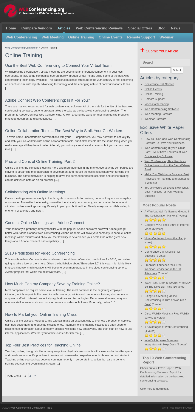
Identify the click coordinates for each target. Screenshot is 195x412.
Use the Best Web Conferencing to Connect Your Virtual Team (58, 65)
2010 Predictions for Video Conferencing (40, 253)
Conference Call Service (159, 84)
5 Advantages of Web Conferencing (166, 326)
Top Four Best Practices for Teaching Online (43, 345)
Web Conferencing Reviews (99, 28)
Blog (162, 28)
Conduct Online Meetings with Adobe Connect (44, 223)
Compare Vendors (36, 28)
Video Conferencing (156, 104)
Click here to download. (154, 388)
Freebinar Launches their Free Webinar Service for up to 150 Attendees (162, 269)
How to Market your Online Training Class (41, 314)
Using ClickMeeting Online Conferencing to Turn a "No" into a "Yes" (165, 300)
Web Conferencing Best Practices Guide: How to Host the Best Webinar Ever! (167, 165)
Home (11, 28)
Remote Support (141, 37)
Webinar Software (155, 119)
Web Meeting (53, 37)
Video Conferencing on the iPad (163, 238)
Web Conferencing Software (161, 109)
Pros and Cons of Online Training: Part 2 (40, 161)
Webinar (166, 37)
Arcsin (189, 407)
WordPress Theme (172, 407)
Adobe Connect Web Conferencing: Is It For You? (47, 100)
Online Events (111, 37)
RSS (49, 407)
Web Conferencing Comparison (21, 47)
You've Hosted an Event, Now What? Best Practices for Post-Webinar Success (166, 191)
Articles (63, 28)
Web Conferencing (21, 37)
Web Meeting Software (158, 114)
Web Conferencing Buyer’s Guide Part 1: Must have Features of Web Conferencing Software (165, 152)
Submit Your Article (159, 51)
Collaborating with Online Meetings (35, 192)
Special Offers (140, 28)
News (175, 28)
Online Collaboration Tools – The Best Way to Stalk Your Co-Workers (64, 131)
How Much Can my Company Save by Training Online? (52, 284)
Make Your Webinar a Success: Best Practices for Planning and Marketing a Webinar (166, 178)
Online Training (81, 37)
